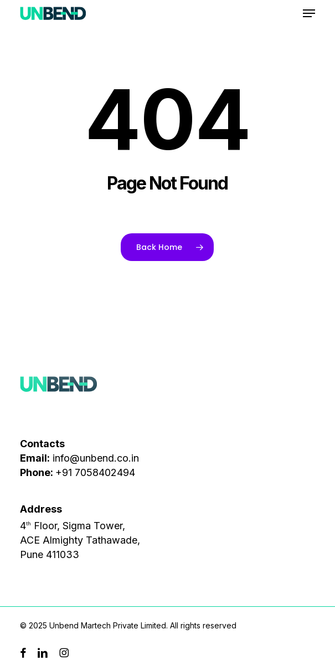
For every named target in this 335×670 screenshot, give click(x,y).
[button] (309, 13)
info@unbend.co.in (96, 458)
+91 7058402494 (95, 472)
